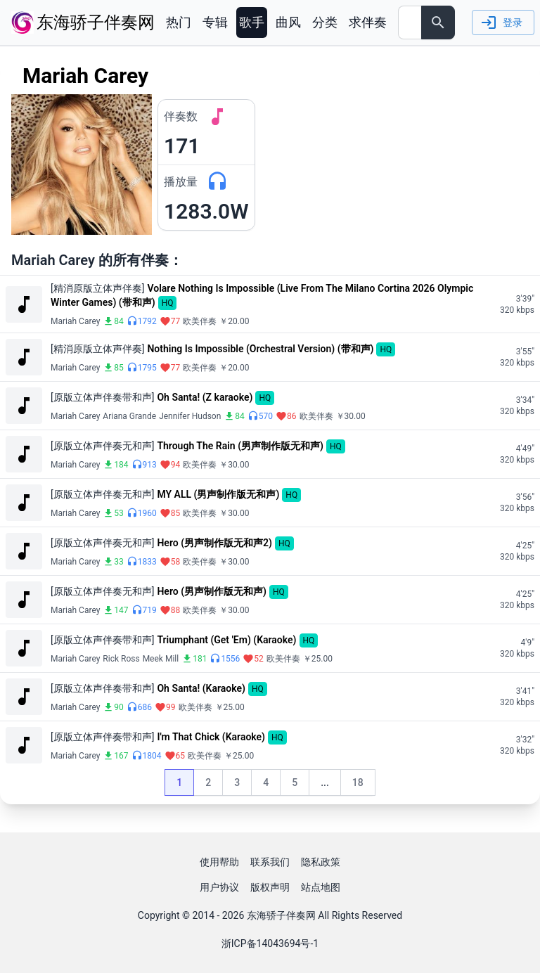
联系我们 (270, 862)
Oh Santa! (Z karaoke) (204, 397)
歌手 (251, 22)
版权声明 (270, 887)
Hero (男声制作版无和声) (211, 591)
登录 (501, 22)
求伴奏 (368, 22)
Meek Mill (161, 659)
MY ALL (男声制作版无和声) (218, 494)
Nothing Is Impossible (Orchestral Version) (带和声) (260, 348)
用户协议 (219, 887)
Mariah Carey (75, 321)
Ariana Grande (129, 416)
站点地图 (320, 887)
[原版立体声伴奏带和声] (102, 397)
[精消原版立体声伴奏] (97, 288)
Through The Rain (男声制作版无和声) (240, 445)
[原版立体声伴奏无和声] (102, 445)
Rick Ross (121, 659)
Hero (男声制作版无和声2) (214, 542)
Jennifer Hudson (190, 416)
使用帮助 (219, 862)
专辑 (215, 22)
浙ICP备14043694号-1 (270, 943)
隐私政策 (320, 862)
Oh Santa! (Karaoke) (201, 688)
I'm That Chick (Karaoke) (211, 736)
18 (363, 786)
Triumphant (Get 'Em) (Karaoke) (226, 639)
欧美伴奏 (200, 321)
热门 (178, 22)
